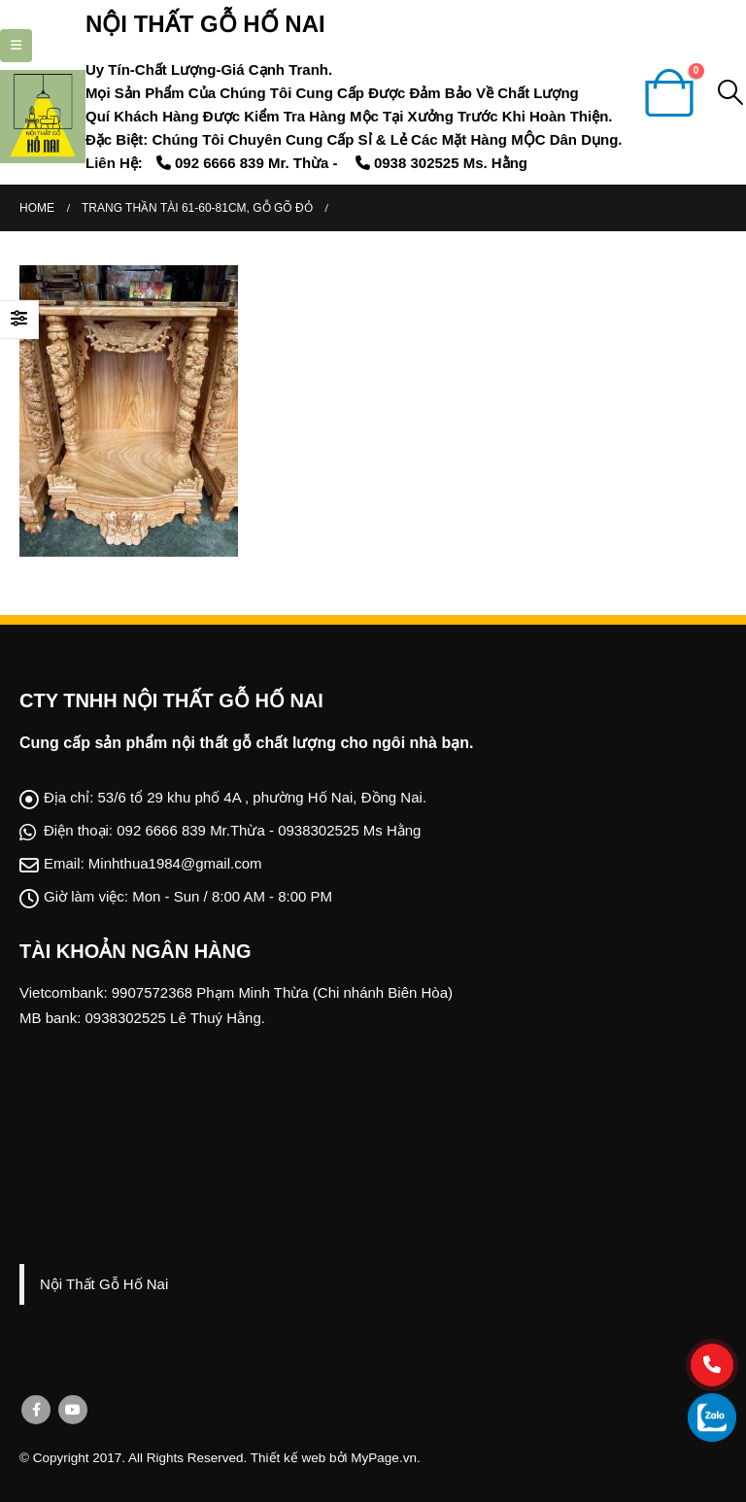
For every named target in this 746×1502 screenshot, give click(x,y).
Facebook (36, 1409)
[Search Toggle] (731, 92)
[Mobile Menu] (16, 45)
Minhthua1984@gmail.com (175, 863)
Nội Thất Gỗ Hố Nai (104, 1284)
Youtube (72, 1409)
